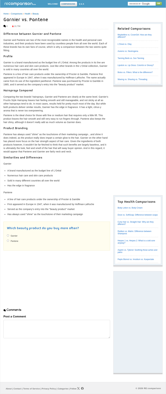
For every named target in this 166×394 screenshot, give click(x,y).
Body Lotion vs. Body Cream (130, 208)
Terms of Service (31, 389)
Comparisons (16, 14)
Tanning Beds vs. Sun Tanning (131, 58)
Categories (63, 389)
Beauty (35, 14)
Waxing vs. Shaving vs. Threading (132, 79)
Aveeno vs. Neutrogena (128, 51)
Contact (17, 389)
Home (6, 14)
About (9, 389)
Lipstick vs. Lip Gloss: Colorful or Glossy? (136, 65)
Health (27, 14)
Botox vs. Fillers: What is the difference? (135, 72)
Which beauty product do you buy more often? (43, 228)
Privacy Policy (49, 389)
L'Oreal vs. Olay (125, 44)
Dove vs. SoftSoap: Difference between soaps (138, 215)
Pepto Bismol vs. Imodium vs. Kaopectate (136, 259)
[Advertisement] (31, 276)
